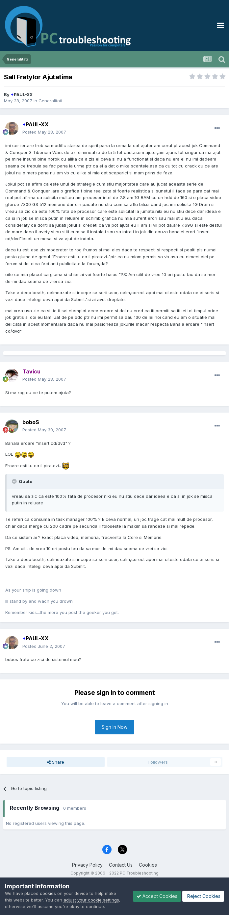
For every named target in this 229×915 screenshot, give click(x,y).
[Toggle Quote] (15, 481)
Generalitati (50, 100)
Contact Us (121, 865)
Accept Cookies (157, 896)
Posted (44, 132)
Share (55, 762)
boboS (30, 422)
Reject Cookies (203, 896)
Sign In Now (114, 727)
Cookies (148, 865)
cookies (48, 893)
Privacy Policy (87, 865)
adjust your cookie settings (91, 899)
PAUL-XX (22, 94)
